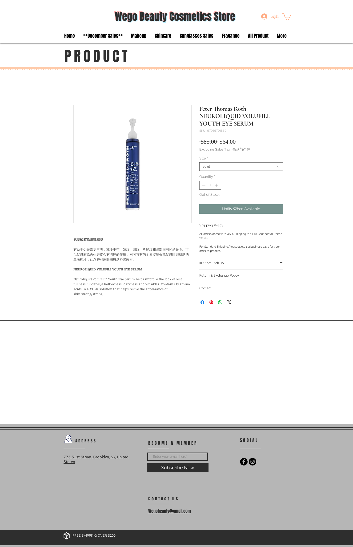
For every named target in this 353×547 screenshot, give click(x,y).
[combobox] (241, 166)
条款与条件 (241, 149)
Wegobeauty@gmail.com (169, 511)
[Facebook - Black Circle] (244, 461)
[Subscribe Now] (178, 467)
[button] (286, 16)
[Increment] (217, 185)
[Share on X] (229, 302)
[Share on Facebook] (202, 302)
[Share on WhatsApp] (220, 302)
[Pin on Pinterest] (211, 302)
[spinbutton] (210, 185)
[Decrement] (203, 185)
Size (203, 158)
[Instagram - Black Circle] (252, 461)
